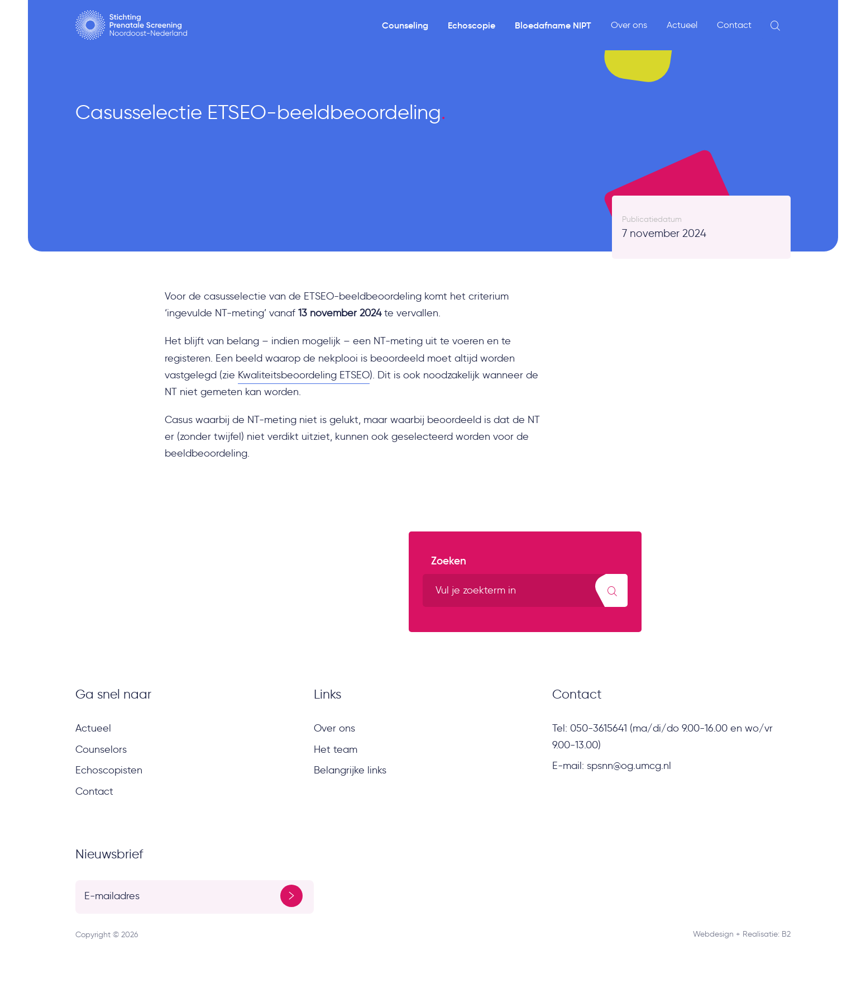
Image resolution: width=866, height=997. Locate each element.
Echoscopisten (108, 770)
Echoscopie (471, 25)
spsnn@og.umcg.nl (629, 765)
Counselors (101, 749)
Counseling (405, 25)
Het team (335, 749)
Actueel (682, 25)
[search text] (525, 590)
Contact (734, 25)
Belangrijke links (350, 770)
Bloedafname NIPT (553, 25)
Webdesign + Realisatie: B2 (742, 934)
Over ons (629, 25)
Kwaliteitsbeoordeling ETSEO (304, 375)
